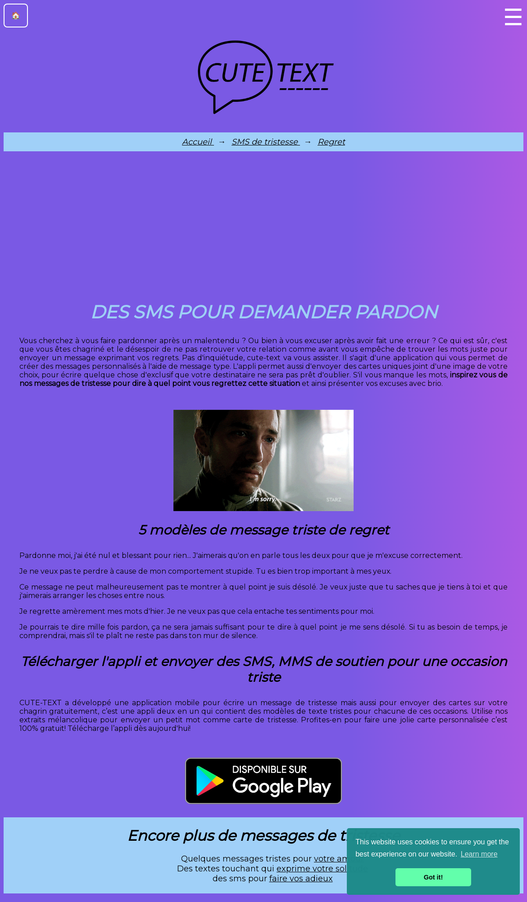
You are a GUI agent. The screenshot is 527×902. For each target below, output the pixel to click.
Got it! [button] (433, 877)
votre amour (339, 859)
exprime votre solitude (322, 869)
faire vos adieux (301, 879)
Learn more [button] (479, 854)
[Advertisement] (263, 229)
